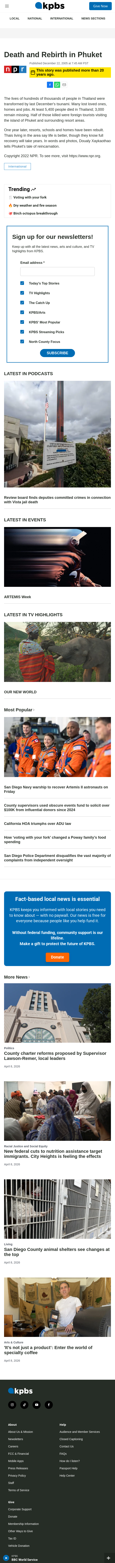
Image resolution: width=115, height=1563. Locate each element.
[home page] (49, 6)
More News (17, 977)
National (35, 18)
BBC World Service (25, 1560)
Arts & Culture (13, 1342)
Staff (11, 1483)
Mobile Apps (16, 1461)
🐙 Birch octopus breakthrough (33, 213)
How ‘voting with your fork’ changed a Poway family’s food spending (55, 839)
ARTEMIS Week (17, 597)
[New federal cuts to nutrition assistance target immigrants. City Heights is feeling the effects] (57, 1111)
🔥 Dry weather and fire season (32, 205)
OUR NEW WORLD (20, 692)
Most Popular (19, 709)
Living (8, 1244)
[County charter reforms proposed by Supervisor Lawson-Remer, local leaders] (57, 1013)
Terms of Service (18, 1490)
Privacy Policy (17, 1475)
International (61, 18)
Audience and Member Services (80, 1431)
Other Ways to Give (20, 1531)
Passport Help (68, 1468)
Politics (9, 1048)
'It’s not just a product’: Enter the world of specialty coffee (48, 1350)
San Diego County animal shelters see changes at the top (57, 1252)
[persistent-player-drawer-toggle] (109, 1558)
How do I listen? (70, 1461)
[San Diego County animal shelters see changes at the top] (57, 1209)
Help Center (67, 1475)
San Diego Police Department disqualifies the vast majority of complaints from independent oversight (57, 858)
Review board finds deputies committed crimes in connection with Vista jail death (57, 500)
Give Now (100, 6)
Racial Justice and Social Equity (26, 1146)
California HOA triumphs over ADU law (37, 824)
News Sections (93, 18)
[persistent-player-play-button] (6, 1557)
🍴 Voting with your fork (27, 197)
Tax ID (12, 1538)
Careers (13, 1446)
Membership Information (23, 1523)
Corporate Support (19, 1509)
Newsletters (15, 1439)
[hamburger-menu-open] (7, 6)
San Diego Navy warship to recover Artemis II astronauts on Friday (56, 789)
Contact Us (67, 1446)
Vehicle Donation (18, 1545)
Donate (57, 957)
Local (15, 18)
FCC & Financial (18, 1453)
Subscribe (57, 353)
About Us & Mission (20, 1431)
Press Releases (18, 1468)
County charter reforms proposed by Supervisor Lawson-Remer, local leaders (55, 1056)
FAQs (63, 1453)
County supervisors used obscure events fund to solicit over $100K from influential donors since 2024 (57, 807)
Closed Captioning (71, 1439)
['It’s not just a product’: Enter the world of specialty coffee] (57, 1307)
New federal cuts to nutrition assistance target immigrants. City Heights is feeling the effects (53, 1154)
